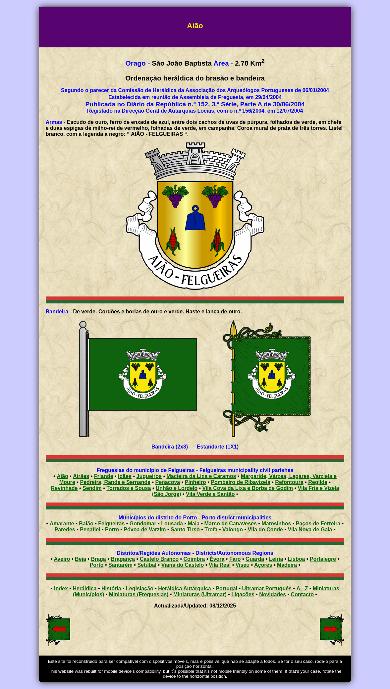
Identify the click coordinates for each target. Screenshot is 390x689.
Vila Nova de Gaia (310, 529)
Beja (80, 559)
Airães (81, 476)
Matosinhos (276, 523)
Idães (125, 476)
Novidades (272, 594)
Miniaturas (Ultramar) (200, 594)
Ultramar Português (267, 588)
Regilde (317, 482)
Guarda (255, 559)
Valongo (232, 529)
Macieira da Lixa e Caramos (201, 476)
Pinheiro (195, 482)
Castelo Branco (159, 559)
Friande (103, 476)
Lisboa (296, 559)
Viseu (243, 565)
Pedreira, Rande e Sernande (115, 482)
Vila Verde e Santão (210, 494)
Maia (194, 523)
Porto (112, 529)
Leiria (276, 559)
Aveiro (62, 559)
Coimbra (194, 559)
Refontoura (289, 482)
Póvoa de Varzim (145, 529)
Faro (235, 559)
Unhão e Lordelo (176, 488)
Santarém (120, 565)
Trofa (210, 529)
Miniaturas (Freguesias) (139, 594)
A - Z (302, 588)
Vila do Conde (265, 529)
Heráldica (84, 588)
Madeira (287, 565)
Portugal (226, 588)
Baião (86, 523)
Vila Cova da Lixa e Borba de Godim (247, 488)
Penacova (167, 482)
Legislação (139, 588)
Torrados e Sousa (128, 488)
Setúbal (146, 565)
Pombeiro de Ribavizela (240, 482)
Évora (217, 559)
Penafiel (90, 529)
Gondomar (143, 523)
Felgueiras (111, 523)
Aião (62, 476)
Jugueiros (148, 476)
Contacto (302, 594)
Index (61, 588)
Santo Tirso (185, 529)
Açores (263, 565)
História (111, 588)
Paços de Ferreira (318, 523)
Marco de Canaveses (230, 523)
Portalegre (323, 559)
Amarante (62, 523)
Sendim (92, 488)
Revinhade (64, 488)
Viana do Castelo (182, 565)
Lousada (172, 523)
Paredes (64, 529)
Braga (98, 559)
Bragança (123, 559)
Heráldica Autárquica (184, 588)
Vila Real (220, 565)
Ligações (242, 594)
